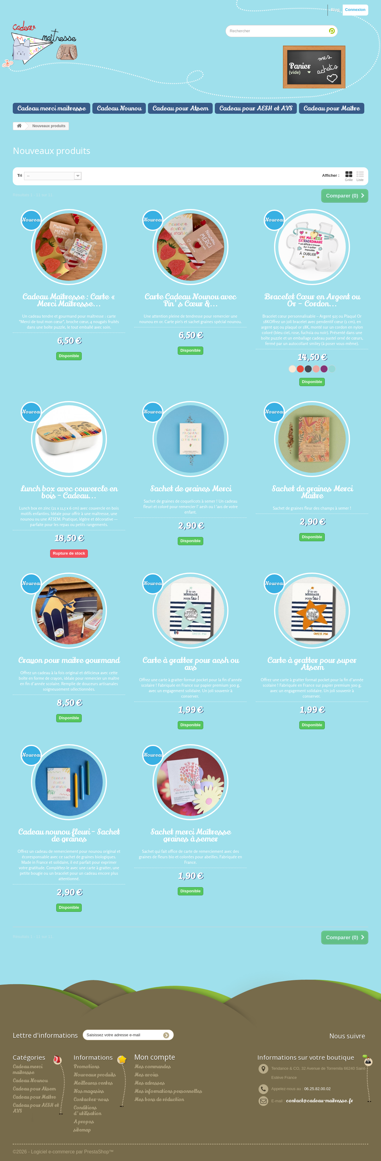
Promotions (86, 1066)
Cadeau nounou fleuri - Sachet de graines (69, 834)
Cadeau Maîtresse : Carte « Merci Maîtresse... (68, 299)
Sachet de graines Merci (190, 488)
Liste (360, 176)
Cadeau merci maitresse (51, 108)
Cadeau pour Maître (332, 108)
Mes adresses (149, 1083)
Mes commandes (152, 1066)
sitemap (82, 1130)
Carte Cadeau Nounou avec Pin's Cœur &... (190, 299)
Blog (335, 9)
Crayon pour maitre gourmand (68, 659)
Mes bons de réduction (159, 1099)
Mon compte (154, 1057)
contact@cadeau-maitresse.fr (319, 1100)
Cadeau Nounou (119, 108)
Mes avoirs (146, 1075)
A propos (84, 1121)
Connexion (355, 9)
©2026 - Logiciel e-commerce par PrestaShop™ (63, 1151)
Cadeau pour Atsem (180, 108)
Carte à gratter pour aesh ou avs (190, 663)
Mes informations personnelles (168, 1091)
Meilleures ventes (93, 1083)
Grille (349, 176)
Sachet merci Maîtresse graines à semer (190, 834)
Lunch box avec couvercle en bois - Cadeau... (69, 491)
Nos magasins (89, 1091)
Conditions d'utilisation (87, 1110)
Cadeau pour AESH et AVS (255, 108)
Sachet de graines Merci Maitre (312, 491)
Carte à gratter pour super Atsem (311, 663)
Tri (19, 175)
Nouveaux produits (95, 1075)
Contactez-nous (91, 1099)
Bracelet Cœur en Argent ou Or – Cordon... (312, 299)
